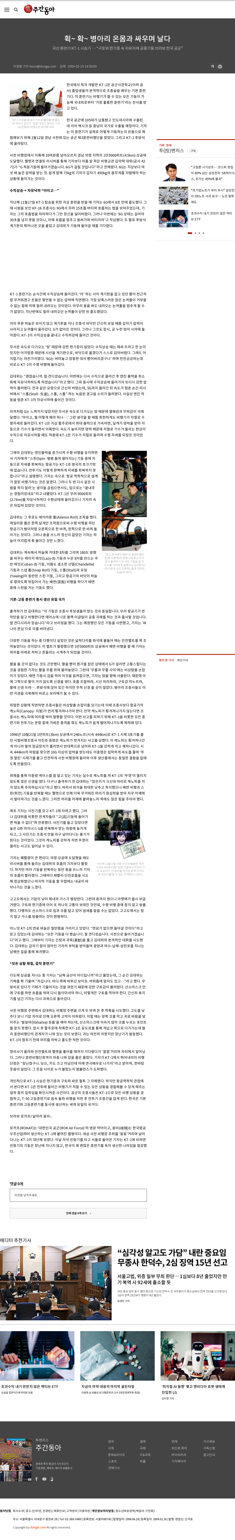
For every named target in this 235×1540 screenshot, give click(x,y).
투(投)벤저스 (171, 151)
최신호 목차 (179, 1448)
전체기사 (114, 1468)
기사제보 (209, 1441)
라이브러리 (179, 1455)
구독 (193, 151)
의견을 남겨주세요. (26, 1195)
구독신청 (209, 1448)
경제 (143, 1441)
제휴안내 (59, 1511)
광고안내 (209, 1455)
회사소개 (18, 1511)
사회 (111, 1448)
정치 (111, 1441)
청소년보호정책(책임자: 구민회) (135, 1511)
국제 (143, 1448)
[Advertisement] (68, 259)
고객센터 (71, 1511)
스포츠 (112, 1461)
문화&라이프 (116, 1455)
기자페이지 (179, 1461)
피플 (143, 1461)
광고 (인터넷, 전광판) (39, 1511)
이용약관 (84, 1511)
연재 (174, 1441)
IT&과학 (145, 1455)
